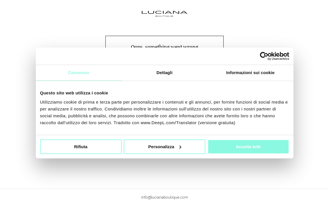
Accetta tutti (248, 146)
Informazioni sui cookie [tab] (250, 72)
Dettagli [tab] (165, 72)
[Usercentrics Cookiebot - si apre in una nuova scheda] (264, 56)
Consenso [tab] (78, 72)
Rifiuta (81, 146)
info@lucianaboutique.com (164, 197)
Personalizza (164, 146)
